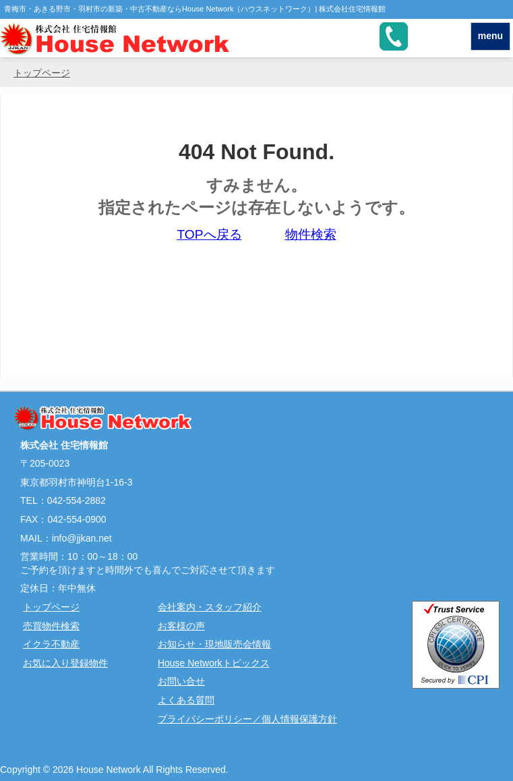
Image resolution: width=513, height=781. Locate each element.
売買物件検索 (51, 625)
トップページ (41, 72)
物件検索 (310, 234)
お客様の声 (181, 625)
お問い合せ (181, 681)
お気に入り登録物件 (65, 663)
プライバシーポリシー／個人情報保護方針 (247, 719)
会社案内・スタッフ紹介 (210, 607)
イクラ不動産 (51, 644)
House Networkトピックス (214, 663)
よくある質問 (186, 700)
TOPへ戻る (209, 234)
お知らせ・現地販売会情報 (214, 644)
